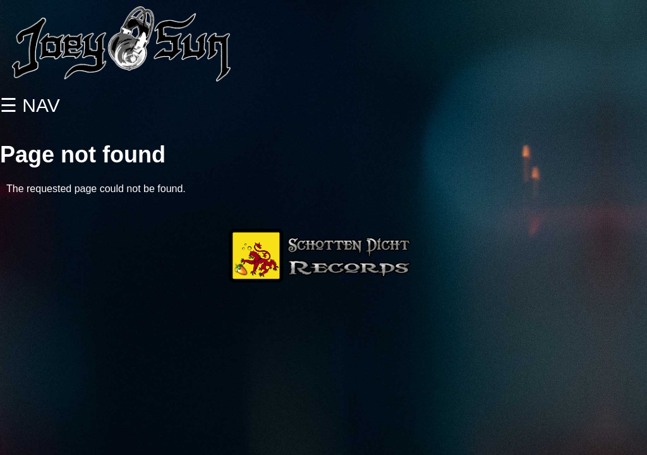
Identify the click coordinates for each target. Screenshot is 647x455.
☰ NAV (30, 105)
